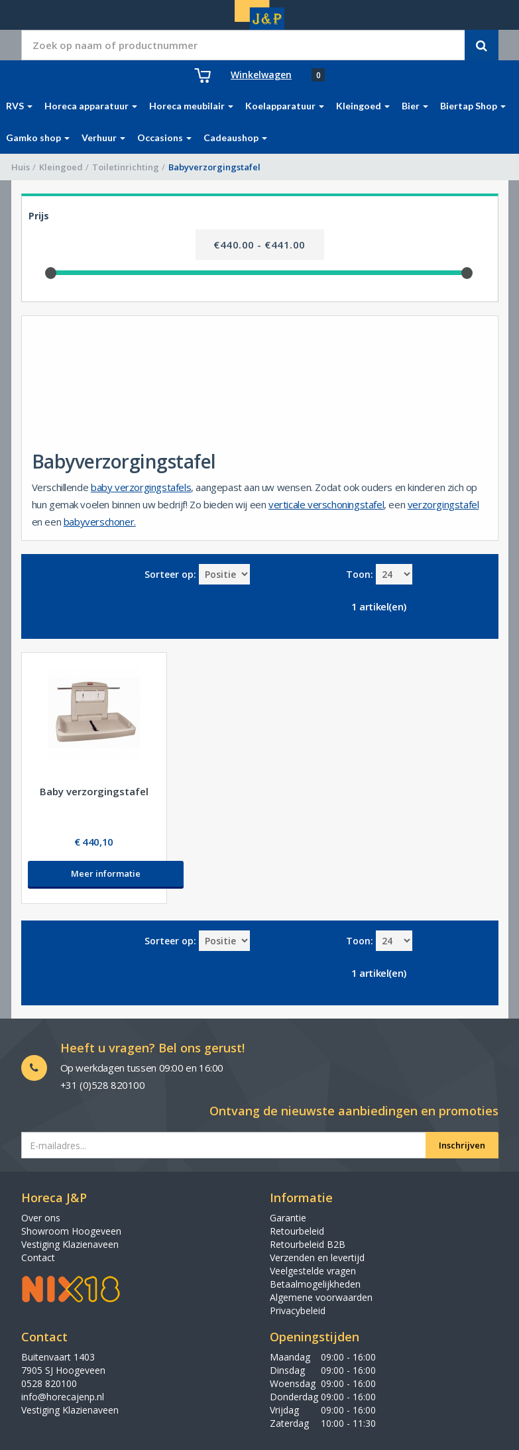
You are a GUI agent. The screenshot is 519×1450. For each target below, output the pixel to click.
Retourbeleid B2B (307, 1244)
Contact (38, 1257)
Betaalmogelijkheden (315, 1284)
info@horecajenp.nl (62, 1396)
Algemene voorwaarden (321, 1297)
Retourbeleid (297, 1231)
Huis (20, 167)
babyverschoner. (100, 521)
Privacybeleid (297, 1310)
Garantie (288, 1217)
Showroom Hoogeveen (71, 1231)
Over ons (40, 1217)
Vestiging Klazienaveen (70, 1244)
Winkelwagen (261, 74)
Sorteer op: (170, 574)
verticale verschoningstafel (326, 504)
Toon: (359, 574)
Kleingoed (61, 167)
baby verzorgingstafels (141, 487)
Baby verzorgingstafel (94, 791)
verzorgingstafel (443, 504)
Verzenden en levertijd (317, 1257)
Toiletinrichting (125, 167)
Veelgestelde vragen (313, 1270)
